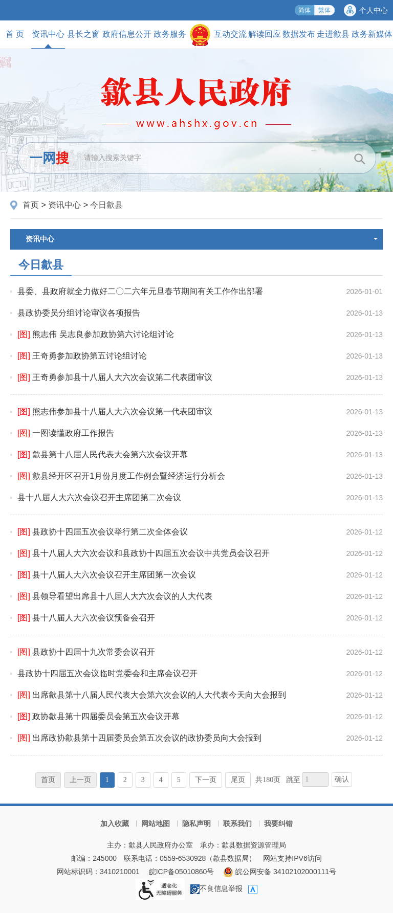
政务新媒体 (372, 34)
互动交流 (230, 34)
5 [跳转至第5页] (179, 780)
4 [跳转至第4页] (161, 780)
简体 (304, 10)
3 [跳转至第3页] (143, 780)
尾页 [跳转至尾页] (238, 780)
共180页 (267, 780)
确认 (342, 779)
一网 (49, 158)
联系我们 (237, 823)
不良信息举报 (216, 888)
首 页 (15, 34)
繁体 (324, 10)
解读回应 (264, 34)
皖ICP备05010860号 (181, 871)
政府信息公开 (126, 34)
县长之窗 (83, 34)
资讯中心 (48, 39)
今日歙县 (106, 205)
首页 (31, 205)
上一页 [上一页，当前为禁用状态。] (80, 780)
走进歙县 (333, 34)
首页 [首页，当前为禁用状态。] (48, 780)
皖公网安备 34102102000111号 (279, 871)
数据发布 (298, 34)
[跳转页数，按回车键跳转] (315, 779)
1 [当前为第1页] (107, 780)
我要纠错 (278, 823)
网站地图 (155, 823)
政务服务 (170, 34)
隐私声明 (196, 823)
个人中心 (373, 10)
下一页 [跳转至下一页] (205, 780)
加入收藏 (114, 823)
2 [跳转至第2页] (125, 780)
